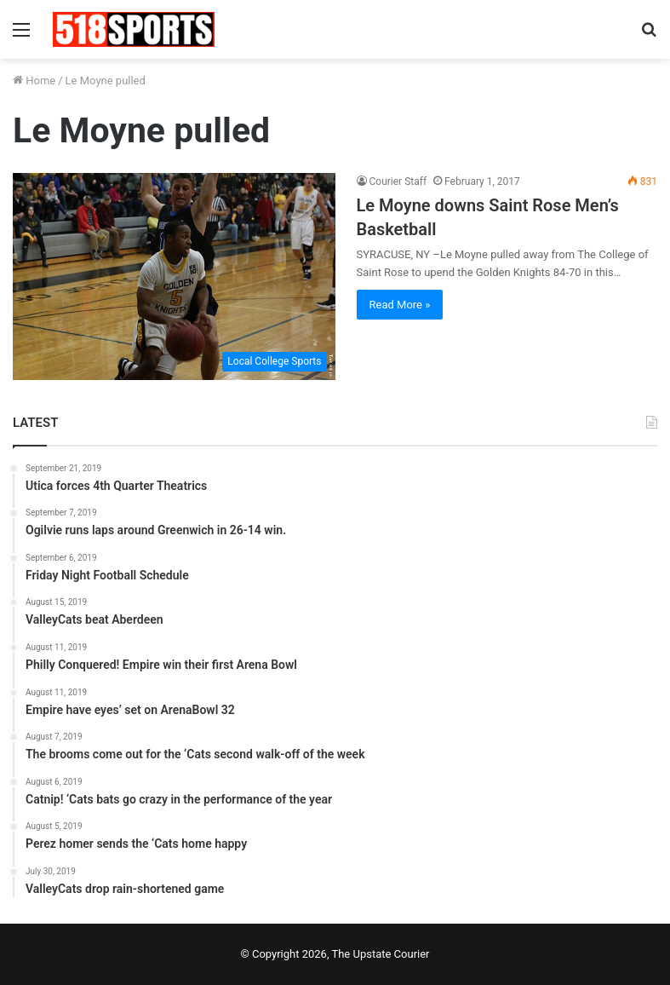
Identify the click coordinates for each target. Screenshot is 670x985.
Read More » (400, 304)
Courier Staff (398, 181)
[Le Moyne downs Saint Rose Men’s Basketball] (174, 276)
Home (34, 80)
